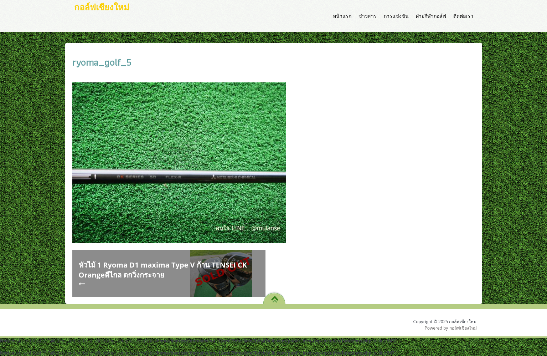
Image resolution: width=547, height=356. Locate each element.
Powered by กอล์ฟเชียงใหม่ (450, 328)
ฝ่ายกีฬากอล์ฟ (431, 15)
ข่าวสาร (367, 15)
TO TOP (274, 297)
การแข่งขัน (396, 15)
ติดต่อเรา (463, 15)
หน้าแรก (342, 15)
